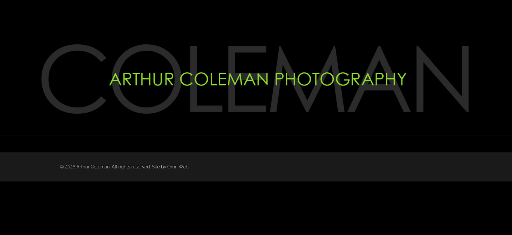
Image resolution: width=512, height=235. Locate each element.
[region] (256, 81)
